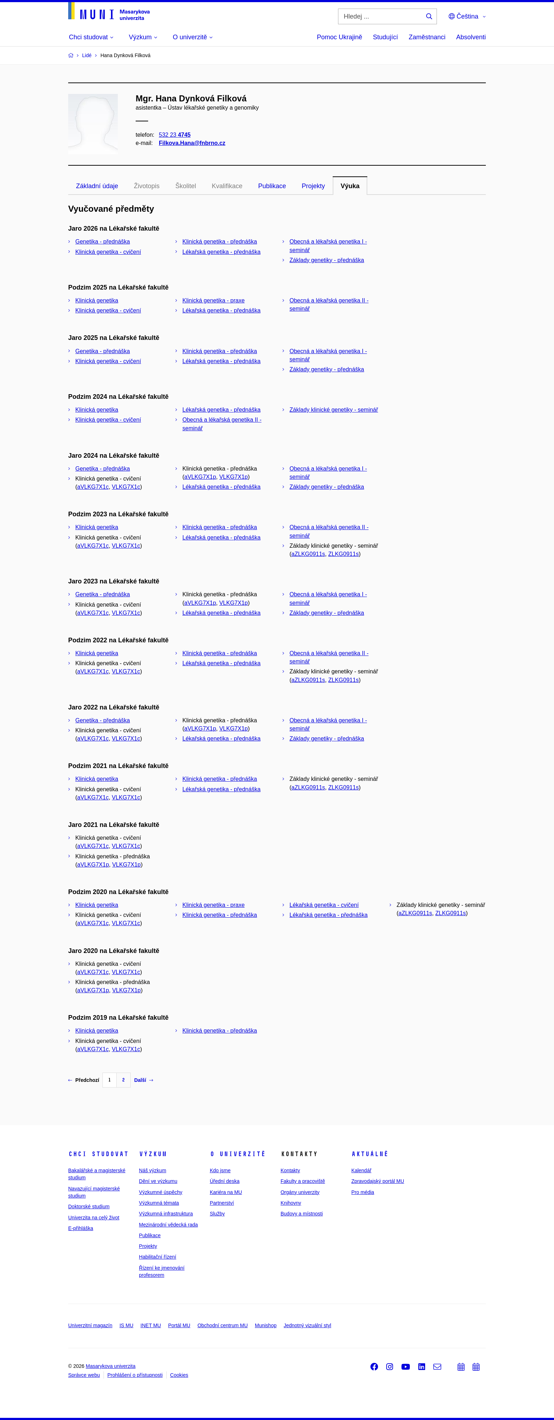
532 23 (175, 135)
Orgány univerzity (300, 1192)
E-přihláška (80, 1228)
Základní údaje (97, 186)
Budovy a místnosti (302, 1213)
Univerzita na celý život (93, 1217)
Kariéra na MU (226, 1192)
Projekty (313, 186)
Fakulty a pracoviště (303, 1181)
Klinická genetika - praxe (213, 300)
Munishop (266, 1325)
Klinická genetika (96, 300)
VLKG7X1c (126, 487)
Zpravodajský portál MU (377, 1181)
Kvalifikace (227, 186)
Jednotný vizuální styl (307, 1325)
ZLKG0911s (343, 554)
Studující (385, 37)
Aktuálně (369, 1154)
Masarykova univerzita (110, 1366)
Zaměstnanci (427, 37)
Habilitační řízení (157, 1257)
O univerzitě (238, 1154)
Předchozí (83, 1080)
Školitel (185, 186)
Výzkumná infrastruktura (166, 1213)
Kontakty (290, 1170)
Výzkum (153, 1154)
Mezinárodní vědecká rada (168, 1225)
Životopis (147, 186)
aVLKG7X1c (93, 487)
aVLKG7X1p (200, 477)
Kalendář (361, 1170)
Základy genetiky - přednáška (326, 260)
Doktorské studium (89, 1206)
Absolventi (471, 37)
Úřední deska (225, 1181)
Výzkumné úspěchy (160, 1192)
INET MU (151, 1325)
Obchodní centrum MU (222, 1325)
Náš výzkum (152, 1170)
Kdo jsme (220, 1170)
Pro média (362, 1192)
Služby (217, 1213)
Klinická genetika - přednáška (219, 242)
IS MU (127, 1325)
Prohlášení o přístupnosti (135, 1375)
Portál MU (179, 1325)
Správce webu (84, 1375)
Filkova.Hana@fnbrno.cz (192, 143)
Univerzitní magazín (90, 1325)
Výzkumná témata (159, 1203)
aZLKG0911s (308, 554)
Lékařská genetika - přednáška (221, 252)
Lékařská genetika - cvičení (324, 905)
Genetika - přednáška (102, 242)
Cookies (179, 1375)
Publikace (272, 186)
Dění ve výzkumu (158, 1181)
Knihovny (291, 1203)
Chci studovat (98, 1154)
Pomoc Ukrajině (339, 37)
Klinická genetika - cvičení (108, 252)
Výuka (350, 186)
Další (143, 1080)
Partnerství (222, 1203)
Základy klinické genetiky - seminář (333, 410)
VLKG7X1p (233, 477)
